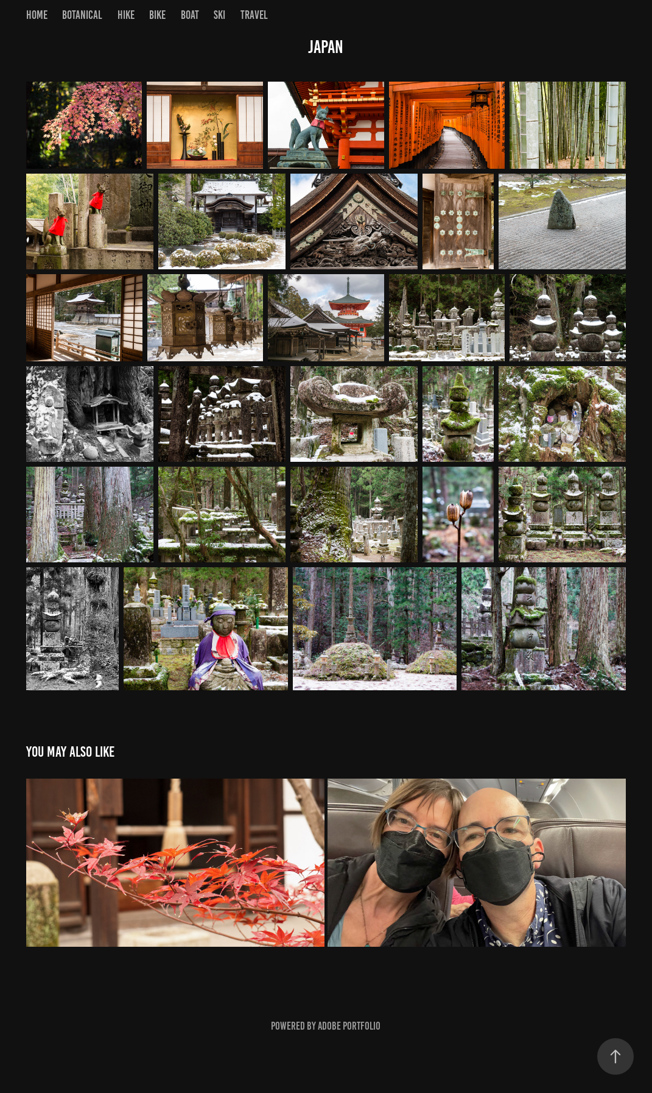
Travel (254, 15)
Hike (126, 15)
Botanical (82, 15)
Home (36, 15)
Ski (219, 15)
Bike (157, 15)
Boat (190, 15)
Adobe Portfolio (349, 1026)
